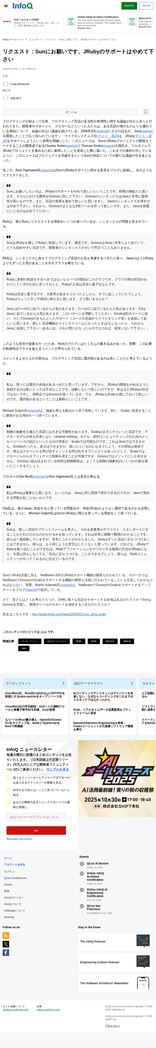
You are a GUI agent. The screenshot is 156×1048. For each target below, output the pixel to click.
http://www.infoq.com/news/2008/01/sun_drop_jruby (70, 619)
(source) (110, 131)
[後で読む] (29, 112)
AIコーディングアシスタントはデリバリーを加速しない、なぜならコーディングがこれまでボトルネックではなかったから (104, 704)
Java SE (128, 646)
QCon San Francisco (94, 918)
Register (127, 4)
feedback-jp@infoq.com (17, 1023)
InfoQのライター (15, 908)
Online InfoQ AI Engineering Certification (97, 904)
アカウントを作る (16, 875)
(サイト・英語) (128, 136)
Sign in (145, 4)
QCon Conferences (16, 889)
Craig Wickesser (21, 83)
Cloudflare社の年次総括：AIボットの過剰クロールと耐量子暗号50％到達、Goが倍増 (36, 716)
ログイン (11, 882)
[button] (34, 840)
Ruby (95, 646)
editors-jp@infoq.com (49, 1023)
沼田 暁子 (17, 97)
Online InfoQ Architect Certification (95, 887)
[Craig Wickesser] (7, 84)
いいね (15, 111)
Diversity (10, 928)
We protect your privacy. (19, 848)
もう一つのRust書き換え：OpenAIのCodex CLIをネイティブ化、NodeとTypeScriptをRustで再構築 (34, 731)
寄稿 (8, 902)
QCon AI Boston (98, 874)
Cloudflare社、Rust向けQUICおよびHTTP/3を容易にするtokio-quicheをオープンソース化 (36, 703)
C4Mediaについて (16, 921)
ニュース (35, 39)
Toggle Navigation (7, 4)
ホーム (9, 869)
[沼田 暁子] (7, 98)
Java (45, 637)
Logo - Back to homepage (24, 4)
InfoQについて (14, 915)
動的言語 (111, 646)
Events (9, 895)
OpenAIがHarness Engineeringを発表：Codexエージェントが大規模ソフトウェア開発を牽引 (105, 734)
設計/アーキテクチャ (58, 646)
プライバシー (112, 1040)
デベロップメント (31, 646)
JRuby (80, 646)
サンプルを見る (57, 779)
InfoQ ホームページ (14, 39)
